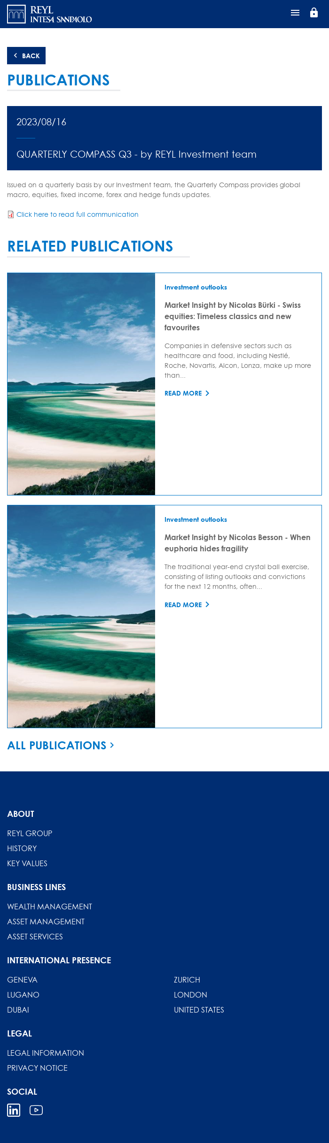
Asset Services (35, 936)
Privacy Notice (37, 1068)
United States (199, 1009)
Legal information (45, 1053)
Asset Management (46, 921)
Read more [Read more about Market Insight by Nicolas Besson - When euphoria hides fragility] (183, 605)
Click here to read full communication (77, 214)
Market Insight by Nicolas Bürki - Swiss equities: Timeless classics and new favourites (232, 316)
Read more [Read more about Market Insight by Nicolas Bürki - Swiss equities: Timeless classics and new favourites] (183, 393)
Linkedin (13, 1110)
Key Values (27, 863)
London (190, 994)
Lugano (23, 994)
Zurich (187, 979)
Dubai (18, 1009)
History (22, 848)
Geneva (22, 979)
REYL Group (29, 833)
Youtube (36, 1110)
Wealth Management (49, 906)
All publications (56, 745)
